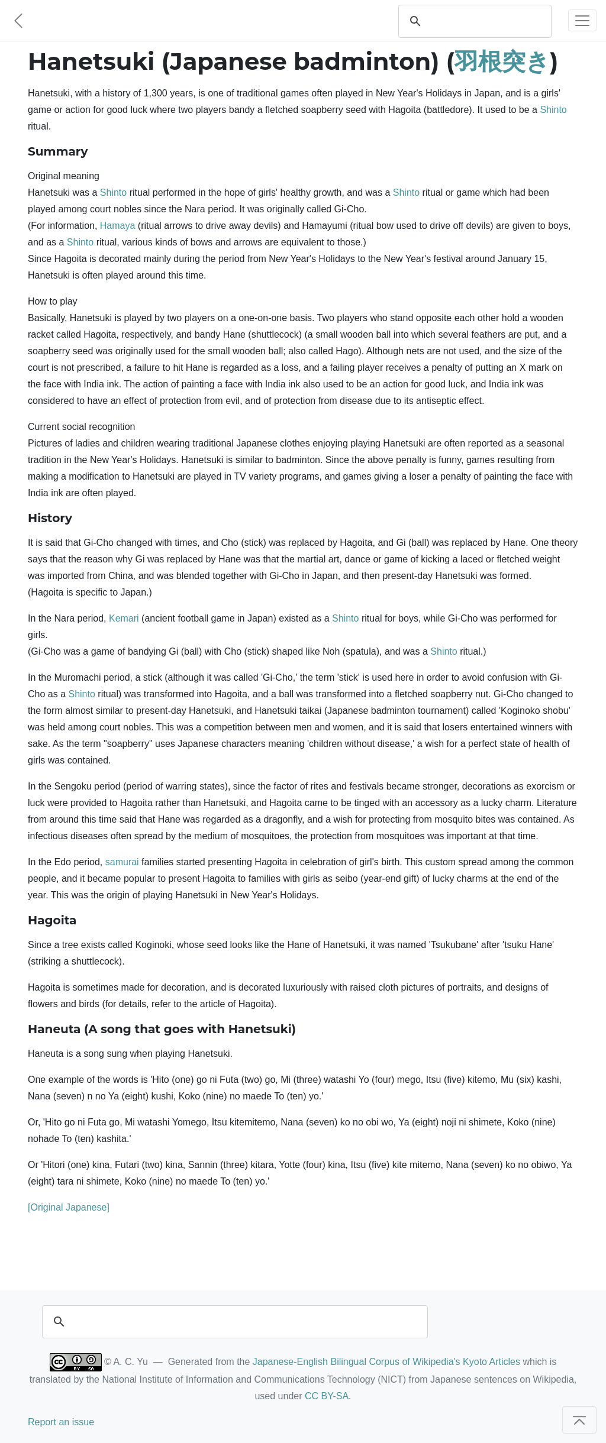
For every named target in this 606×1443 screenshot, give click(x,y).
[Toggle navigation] (582, 20)
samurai (122, 862)
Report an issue (61, 1422)
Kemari (124, 618)
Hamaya (118, 226)
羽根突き (502, 61)
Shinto (553, 110)
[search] (486, 21)
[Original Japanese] (68, 1207)
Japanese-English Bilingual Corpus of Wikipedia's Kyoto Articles (386, 1362)
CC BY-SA (327, 1396)
